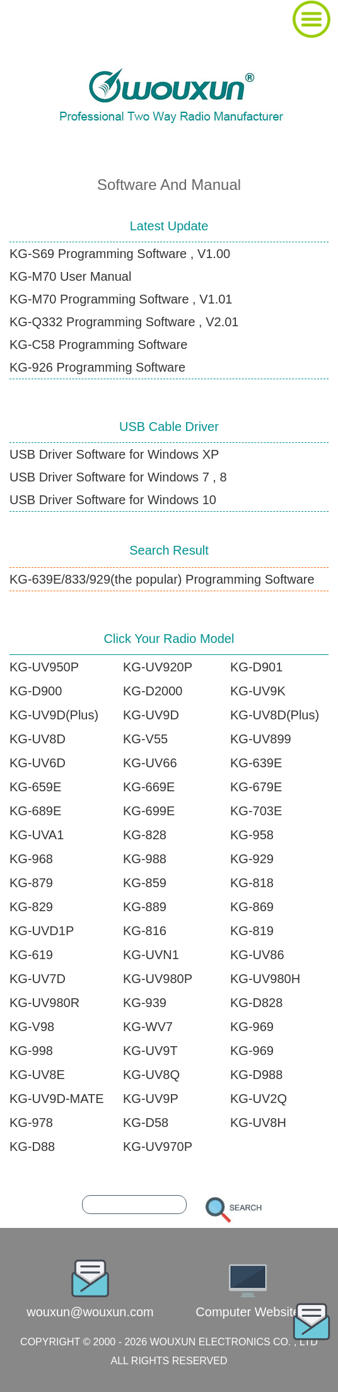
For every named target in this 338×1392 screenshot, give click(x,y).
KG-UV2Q (258, 1099)
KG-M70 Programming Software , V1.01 (120, 299)
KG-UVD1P (41, 931)
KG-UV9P (150, 1099)
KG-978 (31, 1123)
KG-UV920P (157, 667)
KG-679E (256, 787)
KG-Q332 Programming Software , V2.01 (124, 322)
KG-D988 (256, 1075)
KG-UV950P (44, 667)
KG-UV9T (150, 1051)
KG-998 (31, 1051)
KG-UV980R (44, 1003)
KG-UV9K (258, 691)
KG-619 (31, 955)
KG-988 (144, 859)
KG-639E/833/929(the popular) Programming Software (162, 579)
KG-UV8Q (151, 1075)
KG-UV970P (157, 1146)
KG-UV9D (151, 715)
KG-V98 (31, 1027)
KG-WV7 (148, 1027)
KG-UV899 (260, 739)
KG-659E (35, 787)
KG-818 (252, 883)
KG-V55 (145, 739)
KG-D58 (145, 1123)
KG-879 (31, 883)
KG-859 (144, 883)
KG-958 (252, 835)
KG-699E (149, 811)
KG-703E (256, 811)
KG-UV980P (157, 979)
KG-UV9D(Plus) (53, 715)
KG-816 (144, 931)
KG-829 (31, 907)
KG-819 (252, 931)
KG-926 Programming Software (97, 367)
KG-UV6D (37, 763)
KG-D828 (256, 1003)
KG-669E (149, 787)
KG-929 (252, 859)
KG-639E (256, 763)
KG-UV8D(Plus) (274, 715)
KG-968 (31, 859)
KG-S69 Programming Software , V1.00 (119, 254)
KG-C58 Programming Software (98, 344)
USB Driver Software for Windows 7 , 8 (118, 477)
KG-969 (252, 1027)
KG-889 (144, 907)
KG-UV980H (265, 979)
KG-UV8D (37, 739)
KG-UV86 (257, 955)
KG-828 (144, 835)
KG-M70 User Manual (70, 276)
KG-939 (144, 1003)
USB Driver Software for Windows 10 (112, 500)
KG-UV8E (37, 1075)
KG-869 (252, 907)
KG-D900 (35, 691)
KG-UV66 (150, 763)
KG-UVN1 (151, 955)
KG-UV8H (258, 1123)
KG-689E (35, 811)
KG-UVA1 (36, 835)
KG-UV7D (37, 979)
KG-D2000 (153, 691)
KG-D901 (256, 667)
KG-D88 (32, 1146)
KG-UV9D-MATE (56, 1099)
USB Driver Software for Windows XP (114, 454)
